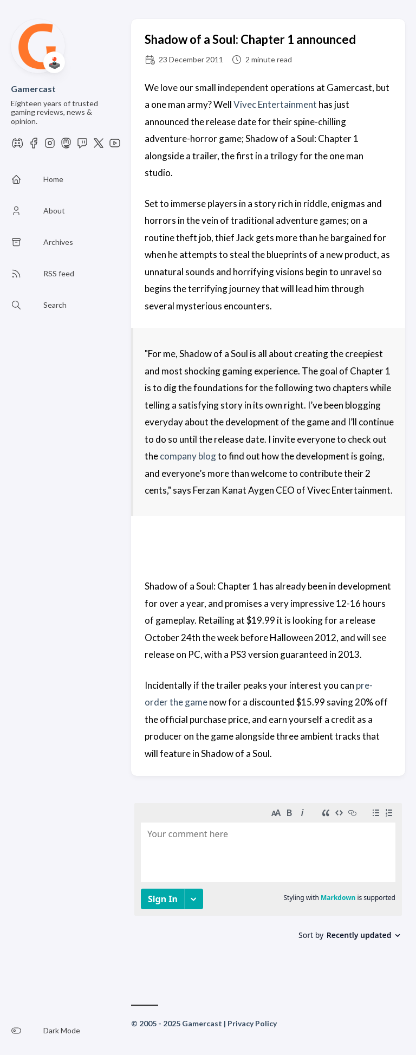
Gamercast (33, 88)
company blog (188, 456)
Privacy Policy (252, 1023)
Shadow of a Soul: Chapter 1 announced (250, 39)
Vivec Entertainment (275, 104)
